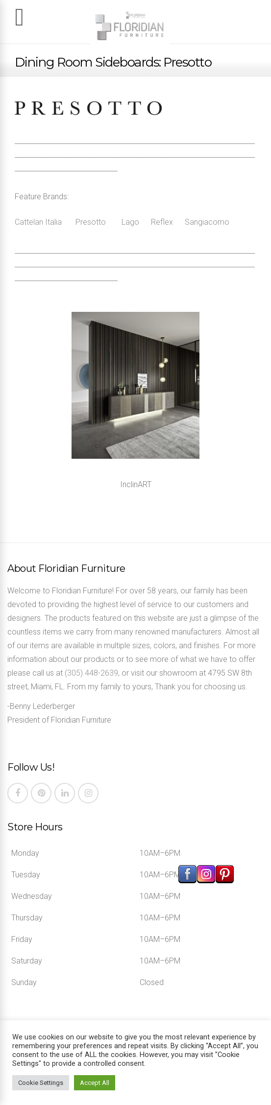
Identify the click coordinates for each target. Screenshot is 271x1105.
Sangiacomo (207, 222)
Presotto (90, 222)
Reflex (162, 222)
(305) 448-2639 (91, 673)
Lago (130, 222)
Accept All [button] (94, 1082)
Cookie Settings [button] (40, 1082)
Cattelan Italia (38, 222)
